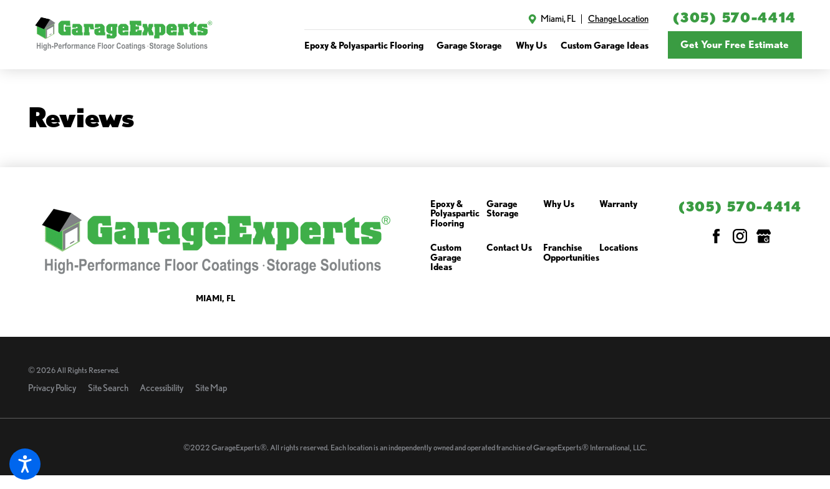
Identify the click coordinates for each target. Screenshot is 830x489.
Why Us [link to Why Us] (531, 45)
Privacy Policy (52, 388)
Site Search (108, 388)
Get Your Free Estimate (734, 44)
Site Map (211, 388)
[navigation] (476, 45)
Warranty (618, 204)
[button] (25, 464)
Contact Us (509, 248)
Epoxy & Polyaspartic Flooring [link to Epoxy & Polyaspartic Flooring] (363, 45)
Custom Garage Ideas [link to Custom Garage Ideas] (605, 45)
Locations (618, 248)
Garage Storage (502, 209)
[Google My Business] (763, 236)
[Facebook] (716, 236)
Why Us (558, 204)
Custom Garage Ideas (445, 258)
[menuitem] (363, 45)
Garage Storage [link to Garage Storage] (469, 45)
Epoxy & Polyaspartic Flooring (455, 214)
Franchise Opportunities (571, 253)
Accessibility (161, 388)
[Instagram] (740, 236)
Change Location (618, 18)
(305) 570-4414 (734, 17)
